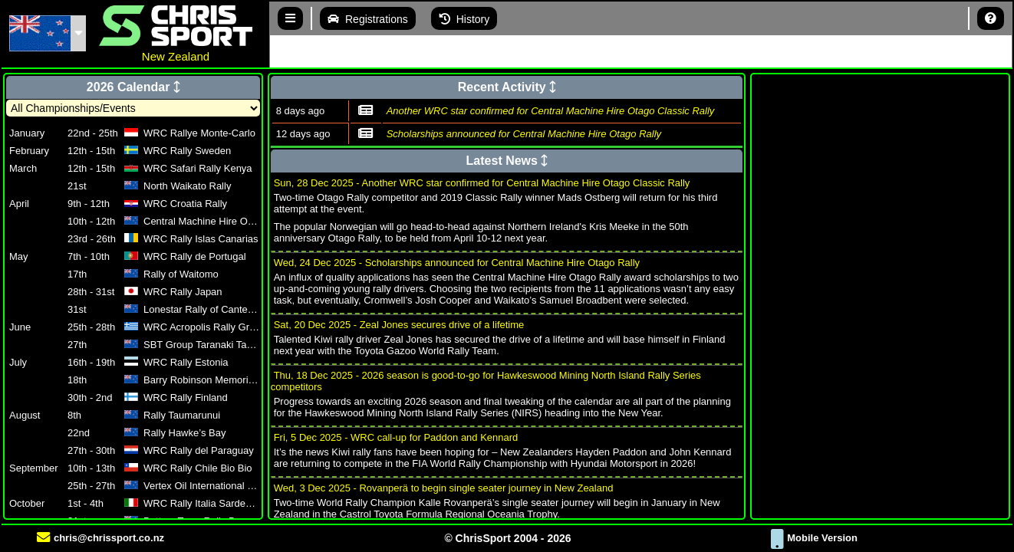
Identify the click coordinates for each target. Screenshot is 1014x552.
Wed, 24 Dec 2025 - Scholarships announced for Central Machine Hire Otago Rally (457, 262)
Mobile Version (814, 538)
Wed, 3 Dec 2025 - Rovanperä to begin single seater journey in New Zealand (444, 488)
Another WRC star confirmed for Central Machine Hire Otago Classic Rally (551, 111)
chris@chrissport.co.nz (100, 538)
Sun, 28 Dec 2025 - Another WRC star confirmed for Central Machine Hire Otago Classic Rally (482, 183)
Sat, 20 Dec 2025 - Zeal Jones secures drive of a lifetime (399, 324)
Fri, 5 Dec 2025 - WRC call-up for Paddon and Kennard (396, 437)
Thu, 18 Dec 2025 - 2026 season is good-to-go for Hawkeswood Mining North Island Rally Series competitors (486, 381)
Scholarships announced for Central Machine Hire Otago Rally (524, 134)
